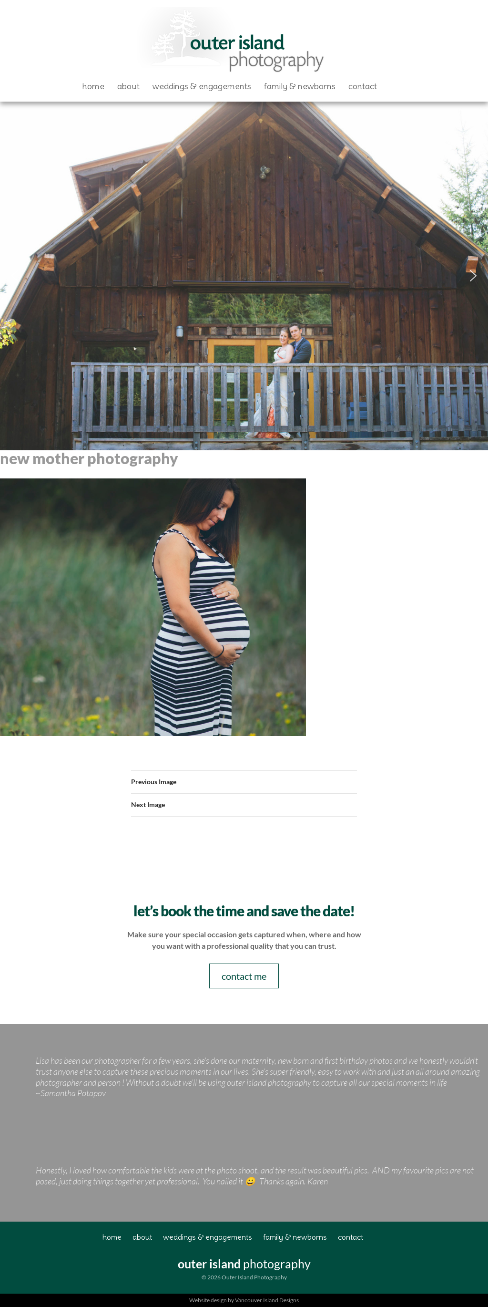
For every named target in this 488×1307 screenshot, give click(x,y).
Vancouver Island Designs (267, 1300)
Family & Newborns (300, 86)
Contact (362, 86)
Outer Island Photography (232, 41)
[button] (14, 275)
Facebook (397, 86)
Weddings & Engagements (201, 86)
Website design (208, 1300)
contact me (244, 976)
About (128, 86)
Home (93, 86)
